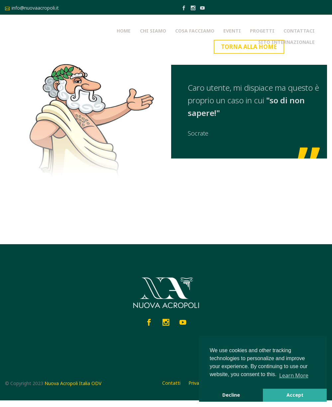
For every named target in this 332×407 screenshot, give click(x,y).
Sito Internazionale (288, 37)
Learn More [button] (293, 375)
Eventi (177, 37)
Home (78, 37)
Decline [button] (231, 395)
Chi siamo (104, 37)
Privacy (196, 389)
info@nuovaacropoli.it (35, 8)
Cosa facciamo (143, 37)
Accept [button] (294, 395)
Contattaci (238, 37)
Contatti (171, 389)
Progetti (204, 37)
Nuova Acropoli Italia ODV (73, 389)
